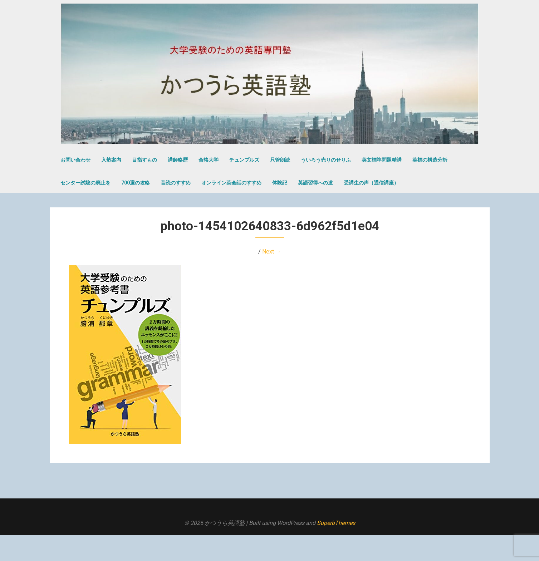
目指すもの (144, 160)
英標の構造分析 (429, 160)
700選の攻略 (135, 183)
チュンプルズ (244, 160)
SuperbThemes (336, 523)
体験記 (279, 183)
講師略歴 (178, 160)
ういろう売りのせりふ (326, 160)
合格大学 (209, 160)
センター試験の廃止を (85, 183)
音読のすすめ (176, 183)
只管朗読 (280, 160)
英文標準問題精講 (382, 160)
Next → (271, 251)
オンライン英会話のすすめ (231, 183)
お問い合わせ (75, 160)
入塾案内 (111, 160)
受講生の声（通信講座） (371, 183)
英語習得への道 (315, 183)
